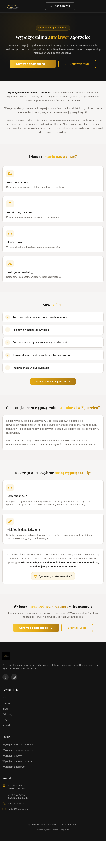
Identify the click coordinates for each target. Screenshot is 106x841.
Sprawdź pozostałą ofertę (53, 381)
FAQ (4, 719)
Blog (5, 708)
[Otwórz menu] (100, 6)
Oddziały (7, 714)
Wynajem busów (12, 755)
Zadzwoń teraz (77, 63)
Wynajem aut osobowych (17, 761)
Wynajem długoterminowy (17, 750)
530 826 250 (60, 6)
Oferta (6, 703)
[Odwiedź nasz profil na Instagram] (14, 677)
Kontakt (6, 725)
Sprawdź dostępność (33, 63)
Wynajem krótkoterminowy (18, 744)
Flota (5, 697)
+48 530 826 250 (16, 803)
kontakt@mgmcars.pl (18, 809)
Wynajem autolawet (13, 766)
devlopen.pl (63, 830)
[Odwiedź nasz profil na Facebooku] (5, 677)
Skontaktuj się (77, 627)
